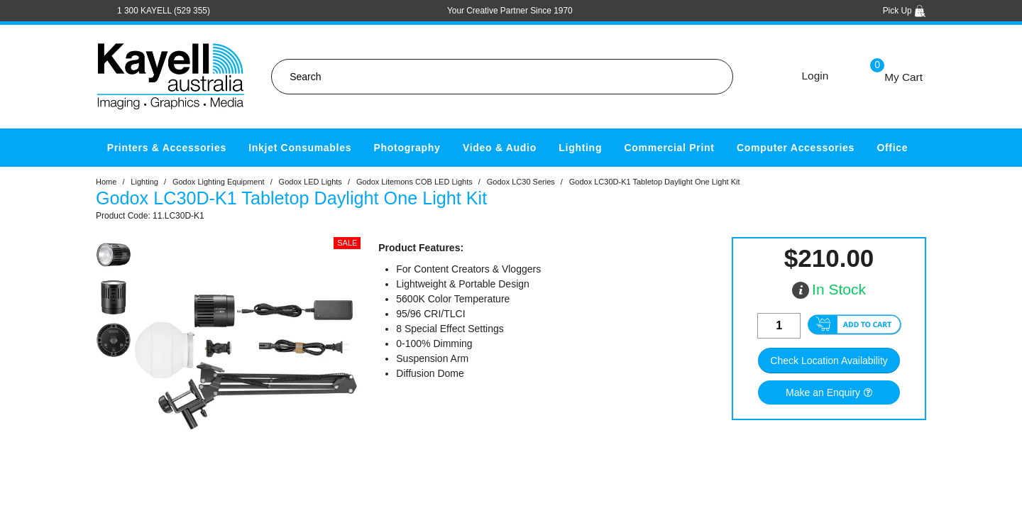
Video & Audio (500, 147)
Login (815, 76)
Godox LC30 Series (521, 181)
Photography (407, 147)
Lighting (580, 147)
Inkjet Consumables (299, 147)
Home (106, 181)
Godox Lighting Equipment (218, 181)
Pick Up (904, 11)
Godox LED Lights (310, 181)
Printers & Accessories (166, 147)
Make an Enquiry (823, 392)
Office (892, 147)
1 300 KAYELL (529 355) (163, 11)
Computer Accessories (796, 147)
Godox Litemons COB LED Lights (414, 181)
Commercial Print (670, 147)
